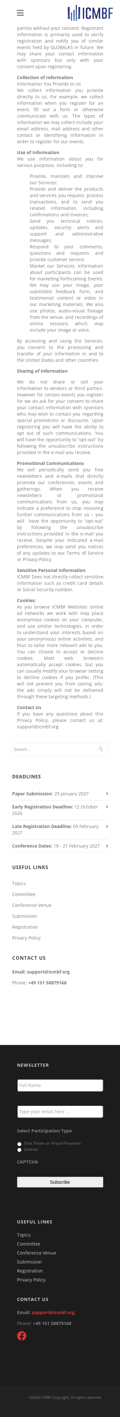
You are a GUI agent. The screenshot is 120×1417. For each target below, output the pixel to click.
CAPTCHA (27, 1162)
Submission (24, 916)
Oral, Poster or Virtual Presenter (52, 1143)
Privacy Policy (26, 938)
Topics (19, 883)
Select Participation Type (44, 1131)
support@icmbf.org (53, 1312)
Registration (25, 927)
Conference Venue (32, 905)
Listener (31, 1149)
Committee (24, 894)
